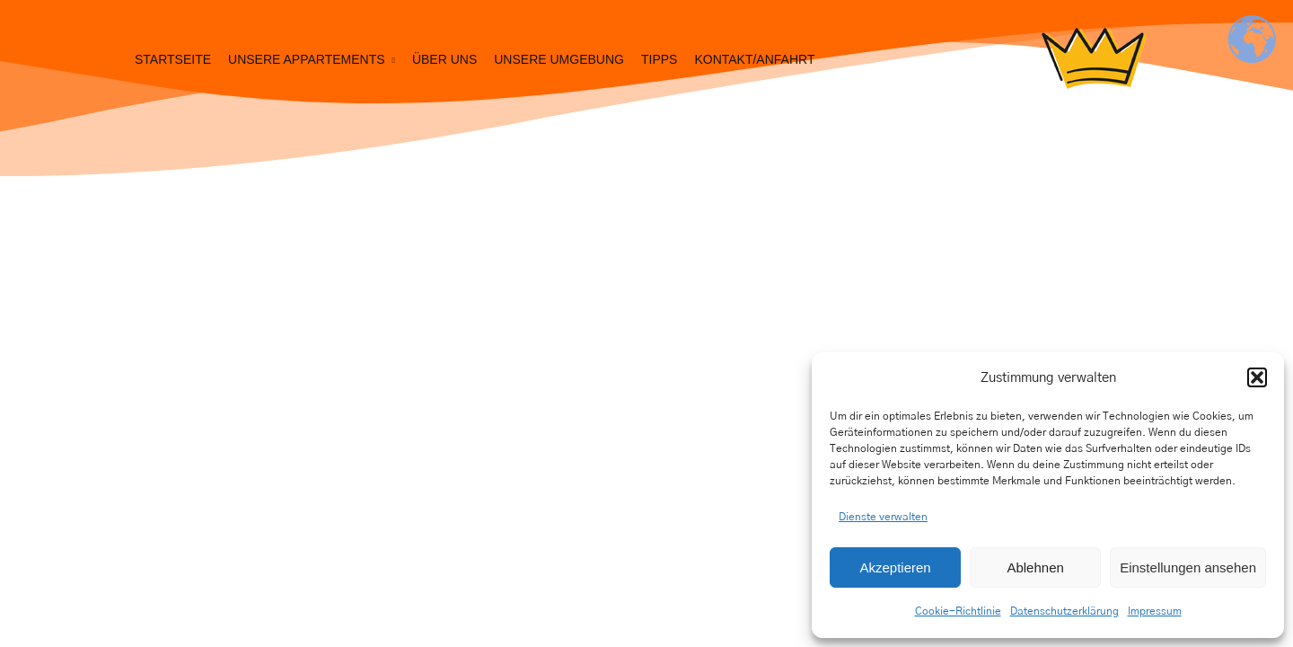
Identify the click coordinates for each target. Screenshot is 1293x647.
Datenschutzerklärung (1064, 611)
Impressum (1155, 611)
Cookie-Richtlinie (958, 611)
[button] (1257, 377)
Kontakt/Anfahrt (754, 59)
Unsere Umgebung (559, 59)
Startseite (173, 59)
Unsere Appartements (306, 59)
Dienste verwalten (883, 516)
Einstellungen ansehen (1188, 567)
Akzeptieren (894, 567)
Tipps (659, 59)
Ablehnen (1035, 567)
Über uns (444, 59)
